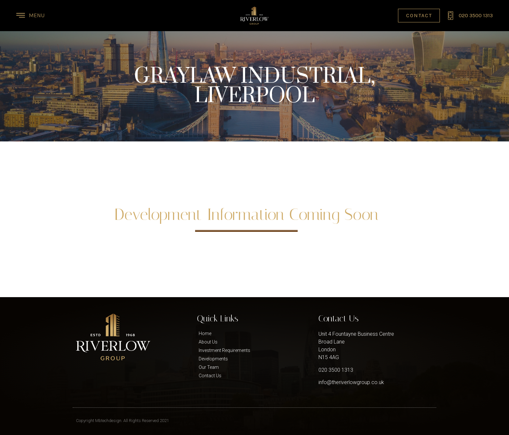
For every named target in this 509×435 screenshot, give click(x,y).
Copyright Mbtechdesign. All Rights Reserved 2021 (122, 420)
